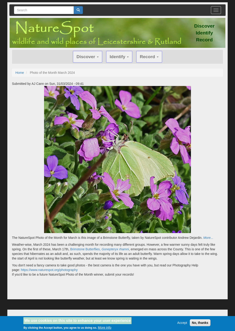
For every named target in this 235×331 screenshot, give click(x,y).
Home (19, 72)
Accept (182, 324)
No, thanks (200, 324)
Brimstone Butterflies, (99, 249)
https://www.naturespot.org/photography (49, 270)
